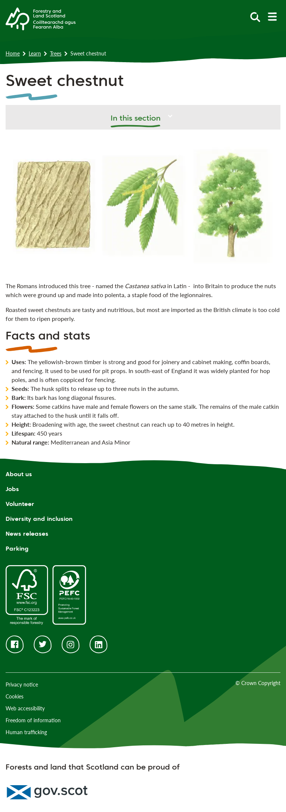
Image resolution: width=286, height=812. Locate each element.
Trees (55, 53)
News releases (27, 533)
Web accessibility (25, 708)
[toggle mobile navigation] (272, 16)
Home (13, 53)
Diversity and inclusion (39, 518)
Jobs (12, 489)
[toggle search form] (255, 16)
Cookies (14, 696)
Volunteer (20, 503)
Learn (35, 53)
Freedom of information (33, 720)
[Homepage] (41, 18)
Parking (17, 548)
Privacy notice (22, 684)
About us (19, 474)
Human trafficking (26, 732)
